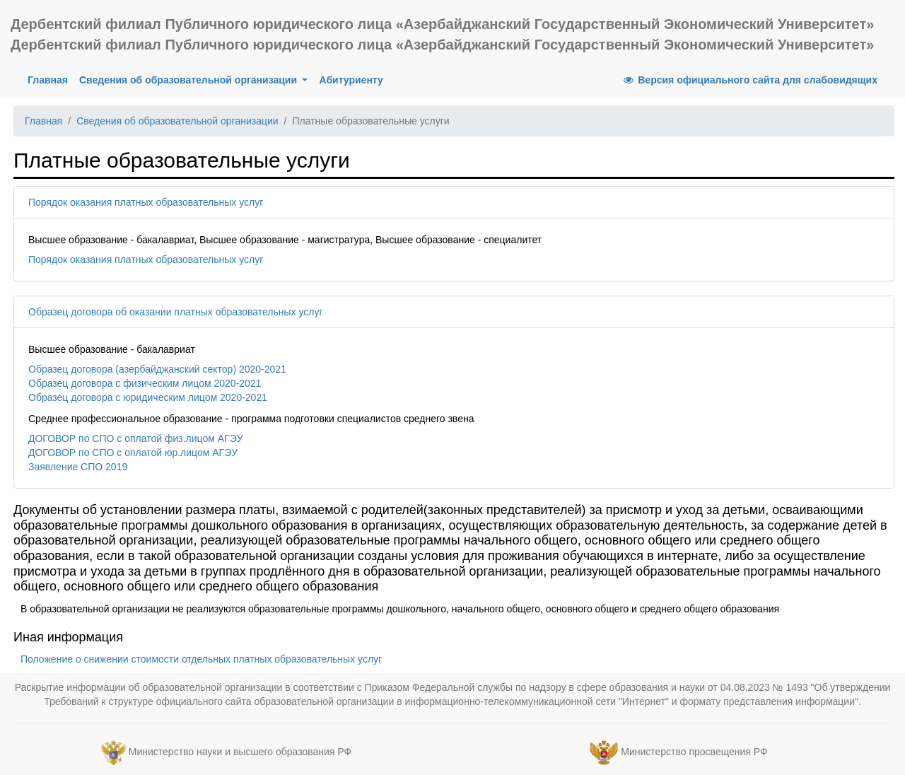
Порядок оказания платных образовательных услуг (145, 259)
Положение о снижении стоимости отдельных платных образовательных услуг (201, 659)
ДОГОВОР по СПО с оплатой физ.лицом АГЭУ (135, 438)
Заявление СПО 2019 (77, 466)
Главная (51, 79)
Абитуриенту (351, 80)
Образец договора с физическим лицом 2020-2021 (144, 383)
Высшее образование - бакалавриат (111, 349)
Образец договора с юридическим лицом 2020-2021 (147, 397)
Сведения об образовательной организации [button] (189, 80)
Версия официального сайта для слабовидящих (749, 80)
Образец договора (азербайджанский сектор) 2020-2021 (157, 369)
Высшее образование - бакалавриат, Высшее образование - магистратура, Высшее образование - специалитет (285, 239)
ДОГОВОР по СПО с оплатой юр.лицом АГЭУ (133, 452)
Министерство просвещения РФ (694, 751)
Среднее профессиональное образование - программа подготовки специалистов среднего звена (251, 418)
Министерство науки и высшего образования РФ (240, 751)
